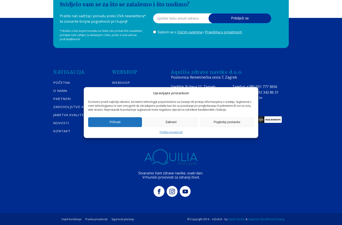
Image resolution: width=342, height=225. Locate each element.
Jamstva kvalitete (71, 114)
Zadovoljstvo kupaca (74, 106)
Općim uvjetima (189, 31)
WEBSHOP (121, 82)
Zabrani (171, 122)
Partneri (62, 98)
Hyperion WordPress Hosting (266, 218)
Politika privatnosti (171, 132)
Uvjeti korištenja (71, 218)
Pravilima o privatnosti (223, 31)
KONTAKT (61, 130)
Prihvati (114, 122)
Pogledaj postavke (227, 122)
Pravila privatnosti (96, 218)
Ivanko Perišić (236, 218)
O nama (60, 90)
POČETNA (61, 82)
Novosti (61, 122)
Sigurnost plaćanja (122, 218)
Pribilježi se (240, 17)
